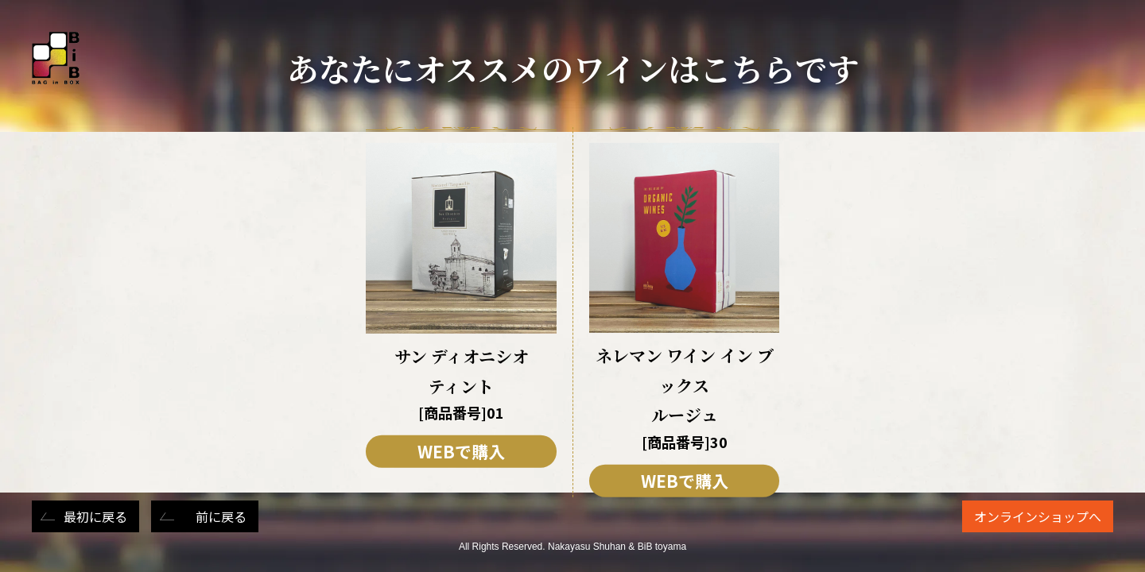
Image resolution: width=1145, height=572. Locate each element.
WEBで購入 (461, 451)
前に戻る (221, 516)
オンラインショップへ (1037, 516)
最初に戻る (95, 516)
